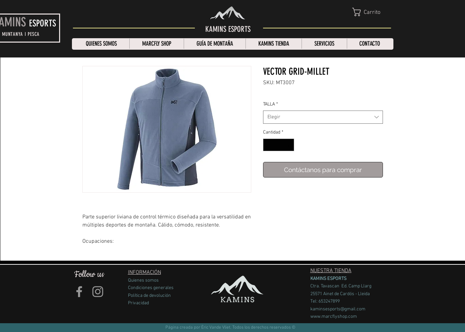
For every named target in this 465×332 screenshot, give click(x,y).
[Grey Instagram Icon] (98, 291)
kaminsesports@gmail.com (337, 309)
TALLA (270, 104)
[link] (372, 12)
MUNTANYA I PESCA (21, 34)
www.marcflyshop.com (333, 316)
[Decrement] (268, 145)
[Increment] (289, 145)
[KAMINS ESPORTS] (227, 29)
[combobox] (323, 117)
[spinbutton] (279, 145)
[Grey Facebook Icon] (79, 291)
